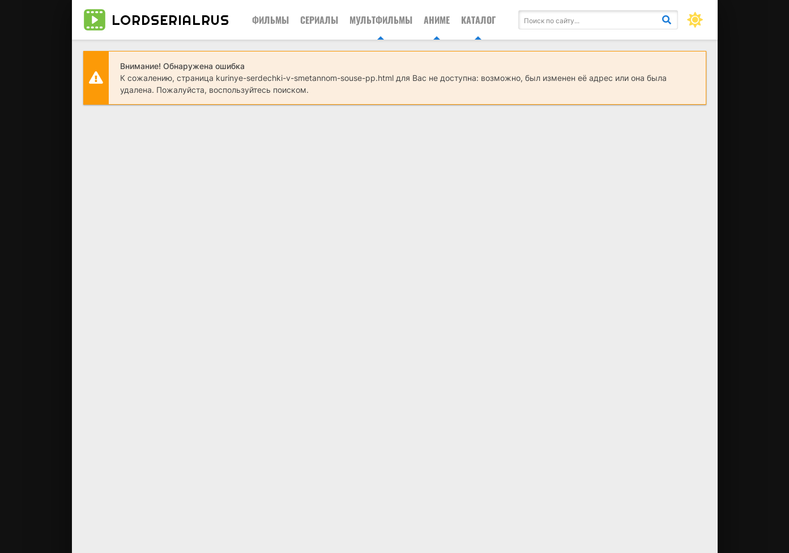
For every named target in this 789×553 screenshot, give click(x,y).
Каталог (478, 20)
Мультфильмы (380, 20)
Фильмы (270, 20)
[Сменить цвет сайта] (695, 19)
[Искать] (666, 19)
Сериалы (319, 20)
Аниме (437, 20)
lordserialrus (156, 19)
